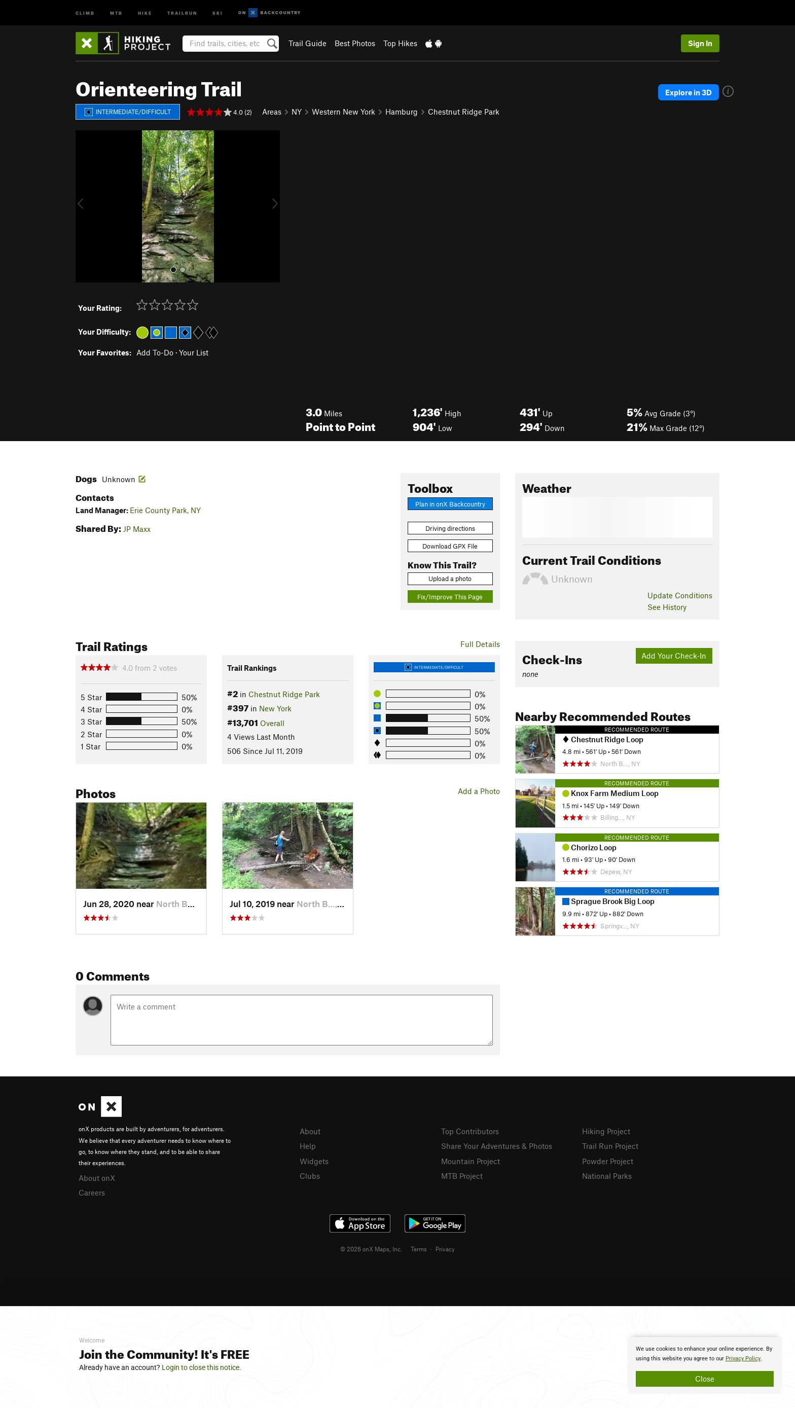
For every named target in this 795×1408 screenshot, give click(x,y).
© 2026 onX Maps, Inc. (371, 1248)
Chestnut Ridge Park (463, 111)
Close (704, 1378)
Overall (272, 723)
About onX (97, 1177)
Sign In (700, 43)
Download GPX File (450, 546)
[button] (86, 206)
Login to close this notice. (201, 1367)
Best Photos (355, 43)
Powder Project (607, 1161)
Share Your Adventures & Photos (496, 1145)
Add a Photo (479, 791)
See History (666, 606)
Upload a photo (450, 578)
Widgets (314, 1161)
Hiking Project (606, 1131)
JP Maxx (137, 528)
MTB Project (462, 1175)
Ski (217, 12)
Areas (271, 111)
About (310, 1131)
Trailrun (182, 12)
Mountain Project (470, 1161)
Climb (85, 12)
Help (308, 1145)
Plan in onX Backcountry (450, 504)
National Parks (607, 1175)
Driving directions (450, 528)
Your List (193, 352)
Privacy (445, 1248)
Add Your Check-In (673, 655)
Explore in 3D (688, 92)
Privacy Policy (743, 1358)
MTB (116, 12)
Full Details (480, 643)
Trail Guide (307, 43)
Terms (419, 1248)
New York (275, 708)
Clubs (310, 1175)
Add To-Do (154, 352)
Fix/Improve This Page (450, 597)
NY (297, 111)
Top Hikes (400, 43)
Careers (92, 1192)
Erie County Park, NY (165, 510)
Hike (145, 12)
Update (679, 595)
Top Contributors (470, 1131)
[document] (705, 1365)
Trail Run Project (610, 1145)
